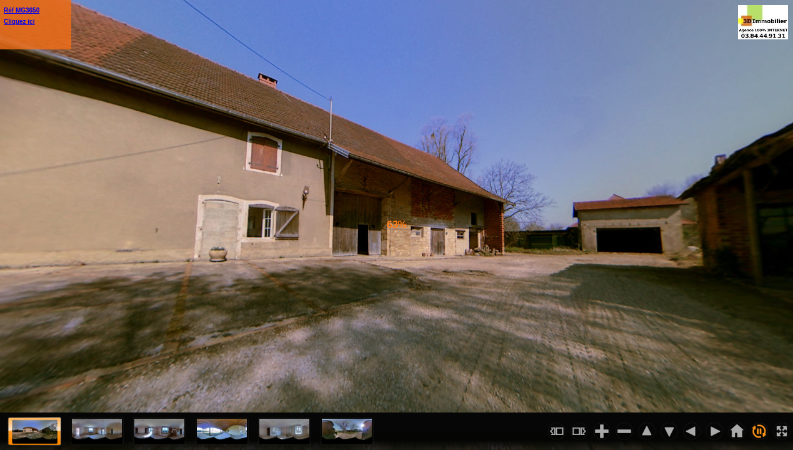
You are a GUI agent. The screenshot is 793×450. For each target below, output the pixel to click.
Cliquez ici (19, 21)
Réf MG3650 (21, 10)
